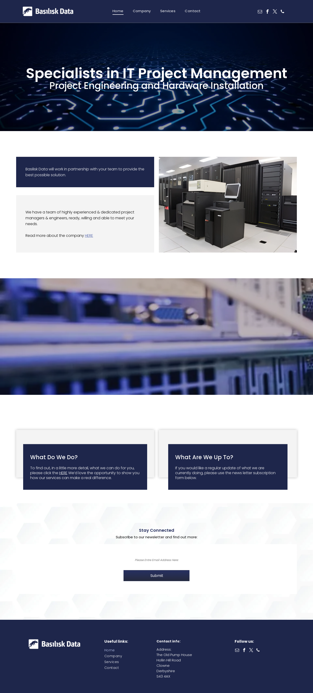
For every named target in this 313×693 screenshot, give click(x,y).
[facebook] (267, 12)
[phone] (282, 12)
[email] (260, 12)
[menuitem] (118, 11)
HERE (89, 235)
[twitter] (275, 12)
